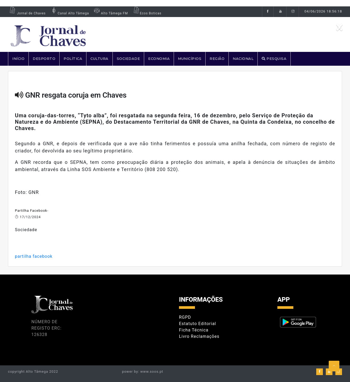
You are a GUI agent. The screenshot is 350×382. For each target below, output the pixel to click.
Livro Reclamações (199, 336)
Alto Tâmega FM (110, 13)
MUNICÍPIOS (189, 58)
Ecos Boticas (146, 13)
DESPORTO (44, 58)
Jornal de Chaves (27, 13)
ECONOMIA (159, 58)
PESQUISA (274, 58)
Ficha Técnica (194, 330)
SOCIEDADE (128, 58)
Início (18, 58)
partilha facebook (33, 256)
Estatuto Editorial (197, 323)
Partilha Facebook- (31, 211)
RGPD (185, 317)
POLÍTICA (73, 58)
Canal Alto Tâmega (69, 13)
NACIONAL (243, 58)
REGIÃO (217, 58)
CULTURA (99, 58)
